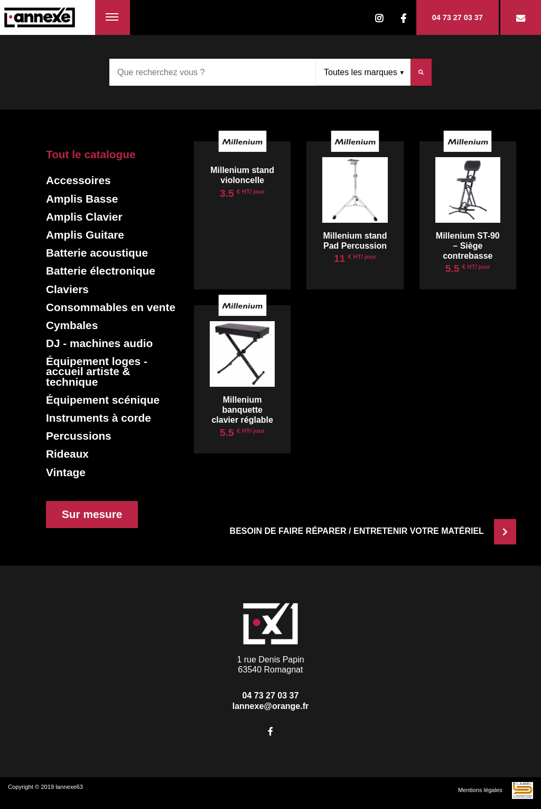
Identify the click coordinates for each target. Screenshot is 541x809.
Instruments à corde (98, 418)
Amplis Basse (82, 199)
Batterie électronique (100, 271)
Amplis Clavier (84, 217)
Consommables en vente (110, 307)
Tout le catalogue (90, 154)
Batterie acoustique (97, 253)
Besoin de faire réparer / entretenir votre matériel (373, 530)
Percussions (78, 436)
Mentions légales (480, 790)
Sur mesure (92, 514)
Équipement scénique (103, 400)
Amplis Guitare (85, 235)
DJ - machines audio (99, 343)
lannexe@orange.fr (270, 706)
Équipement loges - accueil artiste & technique (96, 371)
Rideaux (67, 454)
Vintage (66, 472)
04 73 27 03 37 (457, 17)
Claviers (67, 289)
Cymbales (72, 325)
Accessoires (78, 180)
